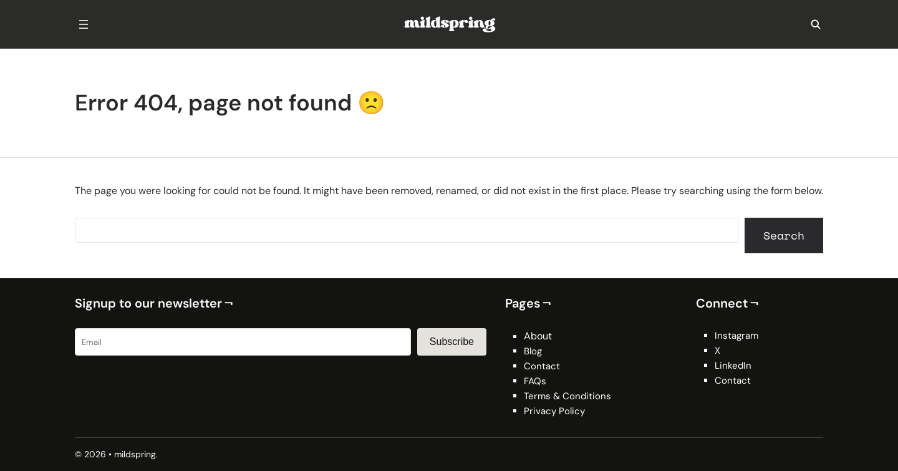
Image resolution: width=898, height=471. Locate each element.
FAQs (535, 381)
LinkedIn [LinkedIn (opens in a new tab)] (733, 365)
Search (783, 235)
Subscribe (452, 341)
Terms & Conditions (567, 396)
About (538, 335)
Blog (533, 351)
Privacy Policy (554, 411)
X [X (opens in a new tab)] (717, 350)
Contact (542, 366)
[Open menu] (83, 24)
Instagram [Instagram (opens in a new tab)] (736, 335)
